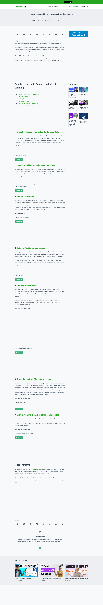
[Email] (62, 34)
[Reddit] (43, 34)
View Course (19, 159)
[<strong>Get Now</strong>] (68, 2)
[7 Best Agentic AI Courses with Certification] (51, 570)
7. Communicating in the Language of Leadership (30, 105)
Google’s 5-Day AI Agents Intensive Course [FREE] (83, 121)
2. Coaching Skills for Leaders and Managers (29, 94)
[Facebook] (18, 34)
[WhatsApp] (56, 34)
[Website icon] (40, 548)
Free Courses (55, 6)
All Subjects (64, 6)
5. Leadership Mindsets (23, 101)
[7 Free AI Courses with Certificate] (26, 570)
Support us (82, 6)
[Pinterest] (30, 34)
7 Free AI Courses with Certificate (23, 578)
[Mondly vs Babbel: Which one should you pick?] (76, 570)
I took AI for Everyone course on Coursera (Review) (84, 94)
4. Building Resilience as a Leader (26, 99)
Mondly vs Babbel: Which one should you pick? (76, 578)
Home (49, 6)
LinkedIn (44, 55)
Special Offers (73, 6)
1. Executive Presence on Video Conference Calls (30, 92)
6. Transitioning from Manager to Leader (28, 103)
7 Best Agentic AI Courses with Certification (50, 578)
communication (36, 469)
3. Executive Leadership (23, 96)
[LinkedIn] (37, 34)
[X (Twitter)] (24, 34)
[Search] (87, 6)
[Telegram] (49, 34)
